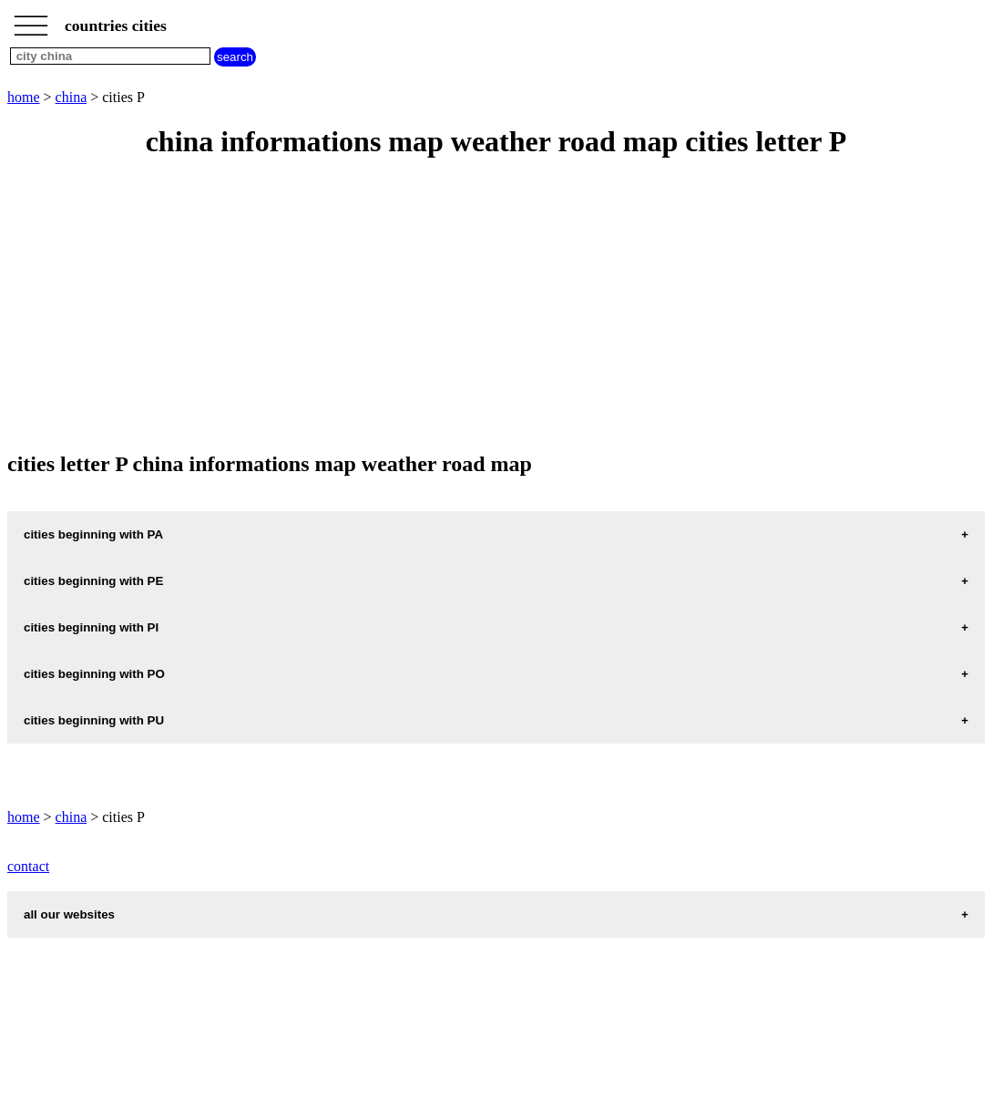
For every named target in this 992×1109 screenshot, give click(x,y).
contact (28, 866)
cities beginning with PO (94, 674)
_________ (31, 20)
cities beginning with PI (91, 627)
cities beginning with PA (93, 534)
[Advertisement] (496, 306)
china (71, 97)
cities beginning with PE (93, 581)
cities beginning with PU (94, 720)
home (23, 97)
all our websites (69, 914)
